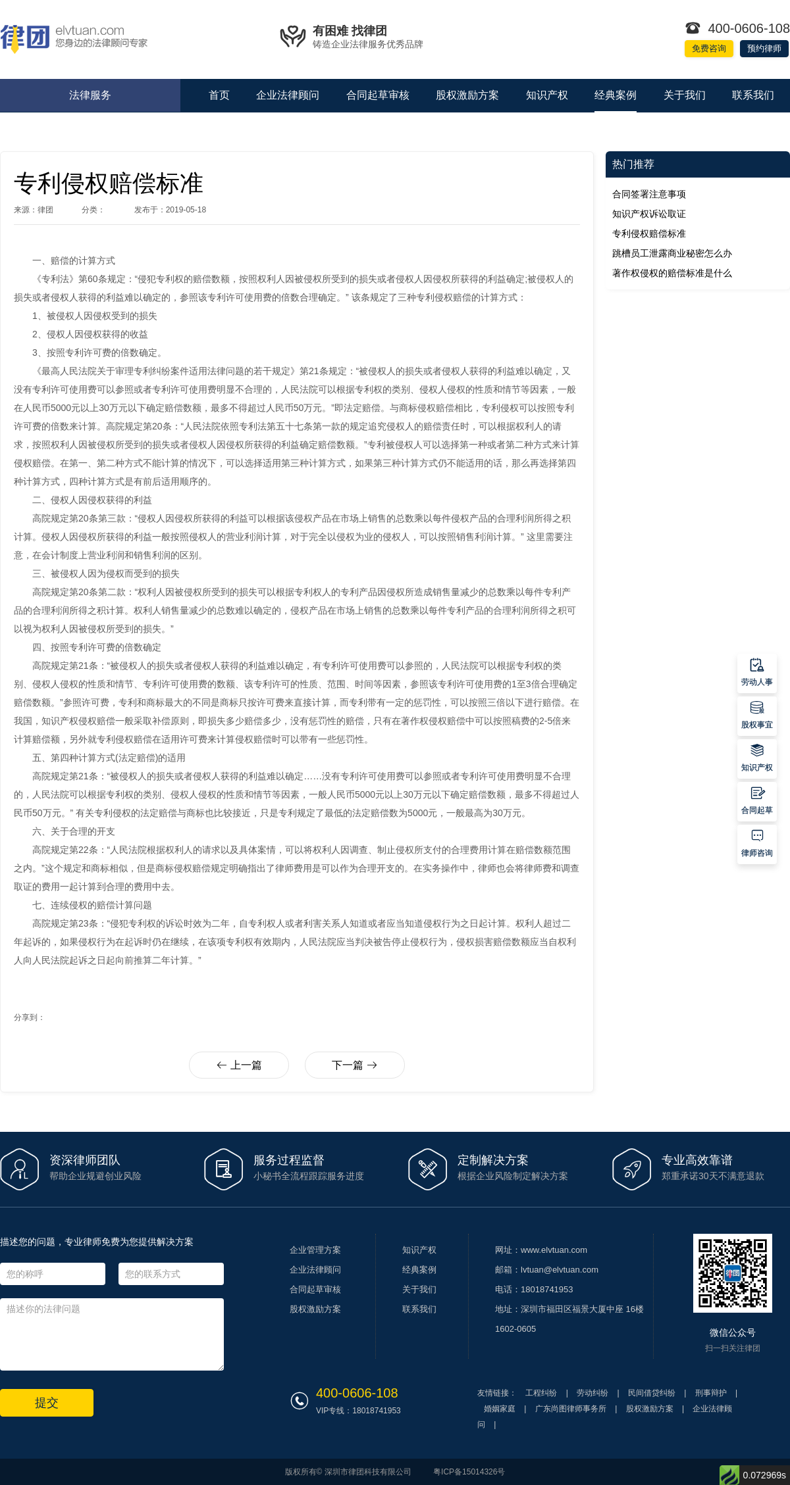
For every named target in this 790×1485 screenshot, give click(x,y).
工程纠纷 (541, 1393)
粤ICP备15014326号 (469, 1471)
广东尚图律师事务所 (570, 1408)
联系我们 (753, 95)
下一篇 (354, 1065)
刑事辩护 (711, 1393)
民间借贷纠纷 (651, 1393)
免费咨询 (709, 48)
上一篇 (239, 1065)
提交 (47, 1402)
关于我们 (685, 95)
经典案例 (615, 95)
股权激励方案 (467, 95)
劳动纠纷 (592, 1393)
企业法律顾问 (287, 95)
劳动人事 (757, 671)
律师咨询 (757, 842)
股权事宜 (757, 714)
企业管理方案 (315, 1250)
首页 (219, 95)
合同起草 (757, 799)
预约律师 (764, 48)
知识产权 (547, 95)
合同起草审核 (377, 95)
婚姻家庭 (499, 1408)
